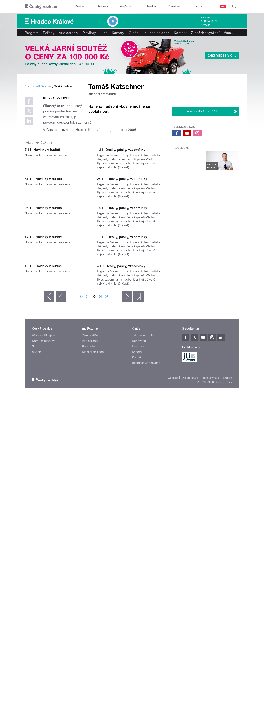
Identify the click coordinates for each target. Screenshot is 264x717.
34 (87, 530)
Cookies (173, 611)
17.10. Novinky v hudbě (43, 433)
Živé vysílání (90, 569)
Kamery (205, 25)
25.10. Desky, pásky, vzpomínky (122, 301)
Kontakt (180, 33)
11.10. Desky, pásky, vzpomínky (122, 433)
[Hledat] (234, 6)
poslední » (138, 530)
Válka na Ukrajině (43, 569)
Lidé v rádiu (140, 580)
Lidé (103, 33)
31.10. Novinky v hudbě (43, 301)
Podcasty (88, 580)
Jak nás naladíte (156, 33)
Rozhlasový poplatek (146, 597)
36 (100, 530)
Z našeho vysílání (205, 33)
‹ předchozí (61, 530)
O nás (133, 33)
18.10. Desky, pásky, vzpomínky (122, 367)
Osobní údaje (190, 611)
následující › (127, 530)
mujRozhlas (127, 6)
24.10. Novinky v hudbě (43, 367)
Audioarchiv (209, 21)
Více (229, 33)
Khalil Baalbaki (42, 141)
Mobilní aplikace (93, 586)
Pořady (48, 33)
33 (81, 530)
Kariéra (137, 586)
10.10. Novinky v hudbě (43, 500)
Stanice (151, 6)
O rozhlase (175, 6)
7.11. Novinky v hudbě (42, 235)
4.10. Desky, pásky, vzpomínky (121, 500)
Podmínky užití (210, 611)
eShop (36, 586)
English (227, 611)
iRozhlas (80, 6)
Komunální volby (43, 575)
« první (49, 530)
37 (107, 530)
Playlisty (89, 33)
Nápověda (139, 575)
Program (102, 6)
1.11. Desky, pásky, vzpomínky (121, 235)
